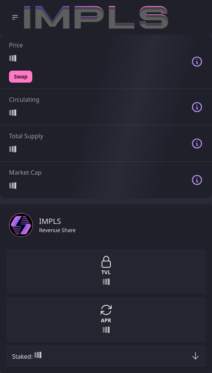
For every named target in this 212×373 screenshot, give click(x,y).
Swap (20, 76)
